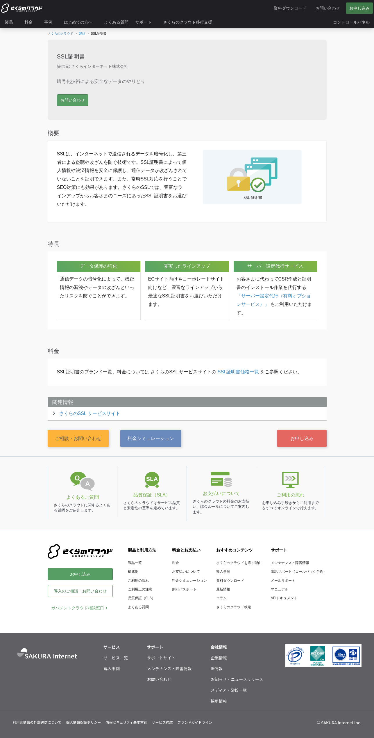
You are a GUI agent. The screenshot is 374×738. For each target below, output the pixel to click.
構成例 (133, 572)
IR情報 (217, 668)
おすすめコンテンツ (234, 550)
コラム (221, 598)
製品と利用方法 (142, 550)
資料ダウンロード (230, 581)
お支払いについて (186, 572)
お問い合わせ (159, 679)
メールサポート (283, 581)
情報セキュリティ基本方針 (126, 722)
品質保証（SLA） (141, 598)
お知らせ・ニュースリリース (237, 679)
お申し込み (302, 438)
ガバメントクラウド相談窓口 (77, 608)
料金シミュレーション (151, 438)
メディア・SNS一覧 (229, 690)
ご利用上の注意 (140, 589)
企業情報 (219, 658)
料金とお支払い (186, 550)
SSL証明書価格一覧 (238, 371)
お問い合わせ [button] (72, 100)
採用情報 (219, 701)
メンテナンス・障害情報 (290, 563)
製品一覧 (135, 563)
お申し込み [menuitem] (359, 8)
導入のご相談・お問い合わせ (80, 591)
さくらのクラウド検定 (233, 607)
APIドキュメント (284, 598)
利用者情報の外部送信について (37, 722)
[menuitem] (11, 22)
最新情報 (223, 589)
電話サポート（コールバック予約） (299, 572)
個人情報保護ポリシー (83, 722)
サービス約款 (162, 722)
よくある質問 (138, 607)
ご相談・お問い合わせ (78, 438)
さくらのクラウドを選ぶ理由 (239, 563)
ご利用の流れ (138, 581)
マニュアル (279, 589)
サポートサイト (161, 658)
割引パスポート (184, 589)
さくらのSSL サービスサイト (89, 413)
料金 (175, 563)
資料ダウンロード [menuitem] (290, 8)
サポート (279, 550)
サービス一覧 (115, 658)
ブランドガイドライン (194, 722)
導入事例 (223, 572)
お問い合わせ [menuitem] (328, 8)
